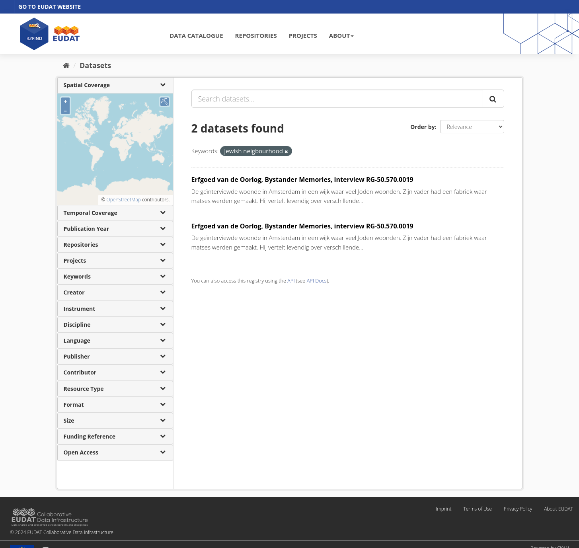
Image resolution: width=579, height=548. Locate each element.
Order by (422, 127)
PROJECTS (303, 35)
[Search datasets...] (337, 99)
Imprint (443, 508)
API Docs (317, 280)
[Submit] (493, 99)
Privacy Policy (518, 508)
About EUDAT (558, 508)
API (290, 280)
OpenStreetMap (123, 199)
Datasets (95, 65)
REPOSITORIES (256, 35)
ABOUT (341, 35)
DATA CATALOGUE (196, 35)
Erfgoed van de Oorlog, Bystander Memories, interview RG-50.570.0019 (302, 179)
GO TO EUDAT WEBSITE (49, 6)
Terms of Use (477, 508)
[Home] (66, 65)
